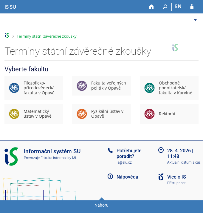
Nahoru (101, 205)
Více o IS (176, 177)
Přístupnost (176, 183)
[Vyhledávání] (165, 7)
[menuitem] (193, 17)
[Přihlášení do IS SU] (192, 7)
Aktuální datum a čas (184, 162)
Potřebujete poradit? (129, 153)
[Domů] (151, 7)
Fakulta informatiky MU (59, 158)
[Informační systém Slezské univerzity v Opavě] (10, 7)
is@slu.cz (124, 162)
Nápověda (127, 177)
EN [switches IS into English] (178, 6)
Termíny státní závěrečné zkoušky (47, 36)
